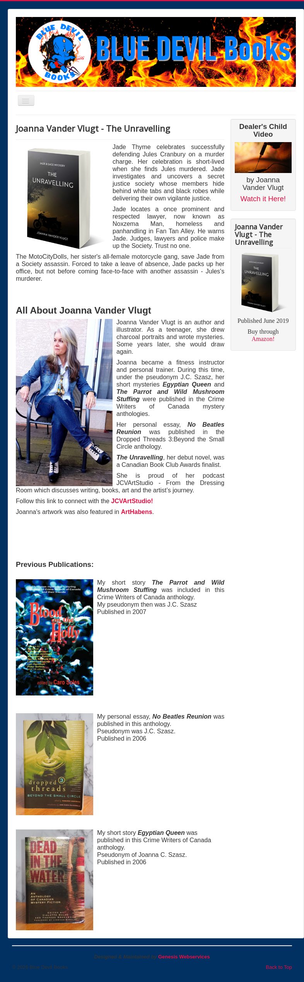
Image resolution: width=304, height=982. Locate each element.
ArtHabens (136, 512)
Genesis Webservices (184, 957)
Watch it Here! (263, 199)
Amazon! (263, 339)
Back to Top (279, 967)
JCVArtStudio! (132, 501)
